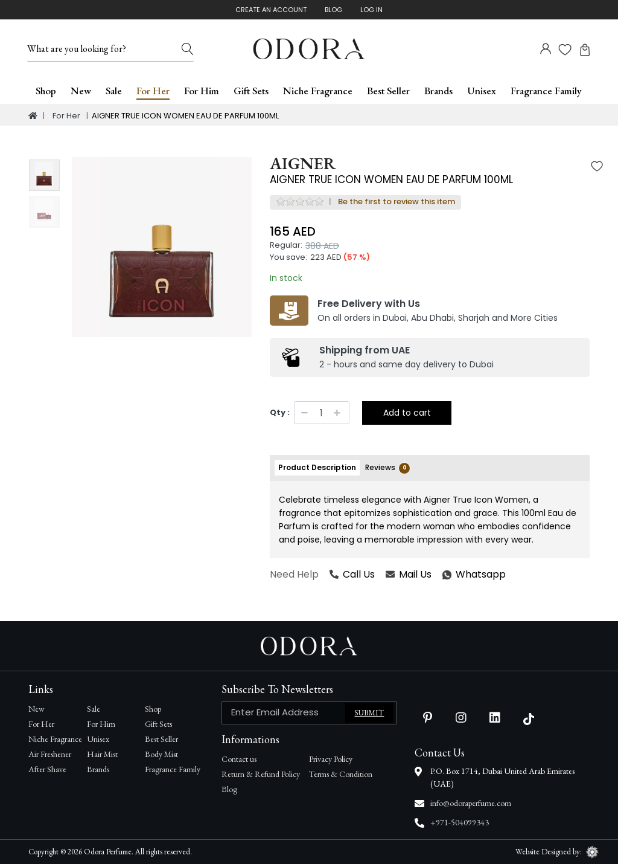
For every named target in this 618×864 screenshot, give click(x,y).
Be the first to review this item (396, 201)
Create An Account (271, 9)
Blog (333, 9)
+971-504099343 (459, 822)
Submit (369, 713)
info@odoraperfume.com (470, 803)
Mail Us (409, 574)
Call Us (352, 574)
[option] (162, 247)
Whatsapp (443, 574)
